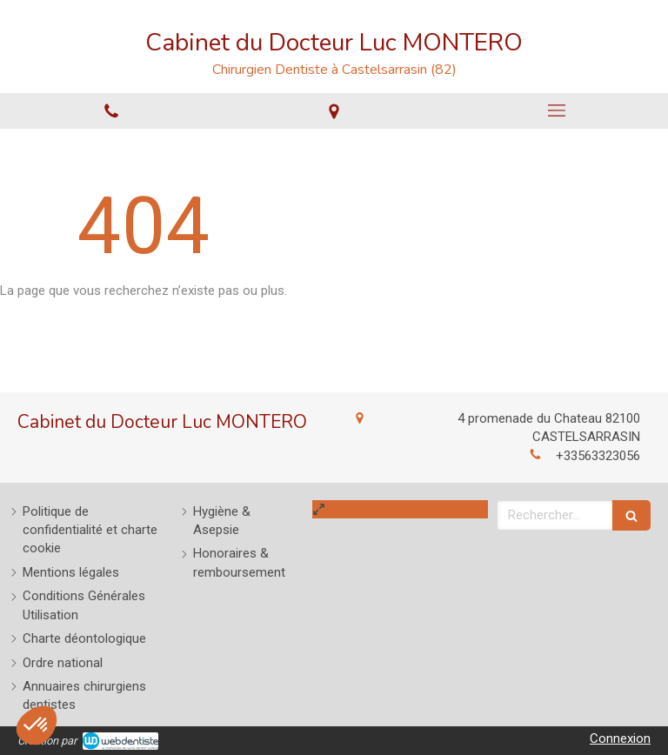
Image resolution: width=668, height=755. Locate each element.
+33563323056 (598, 456)
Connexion (620, 738)
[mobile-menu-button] (556, 110)
